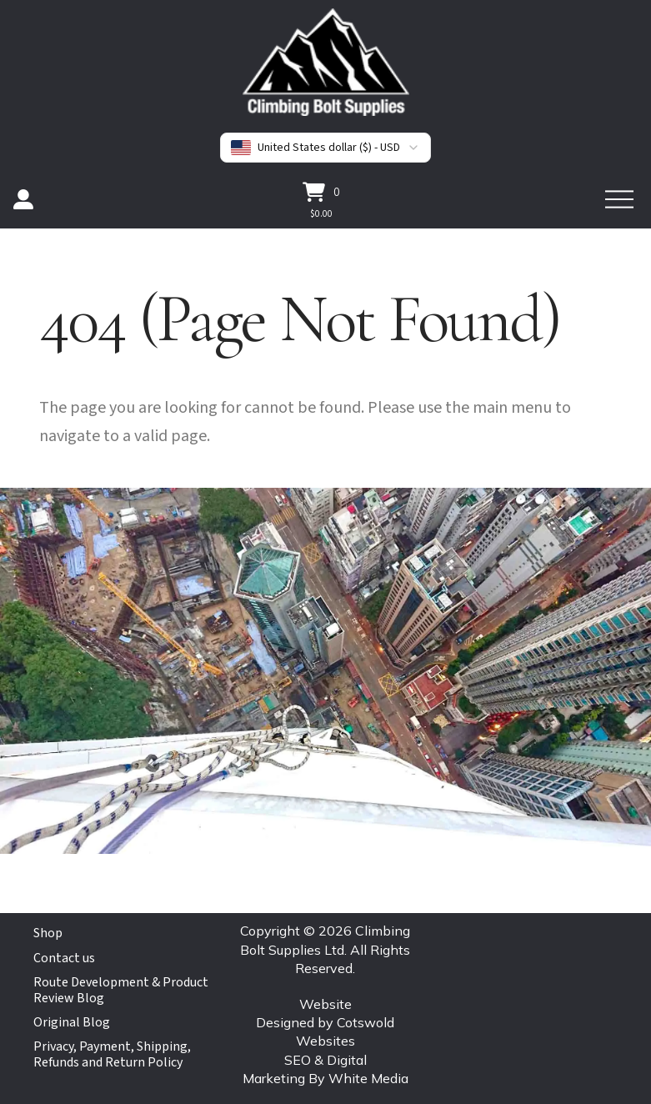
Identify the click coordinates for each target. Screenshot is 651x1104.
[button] (321, 192)
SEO (297, 1059)
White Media (368, 1078)
